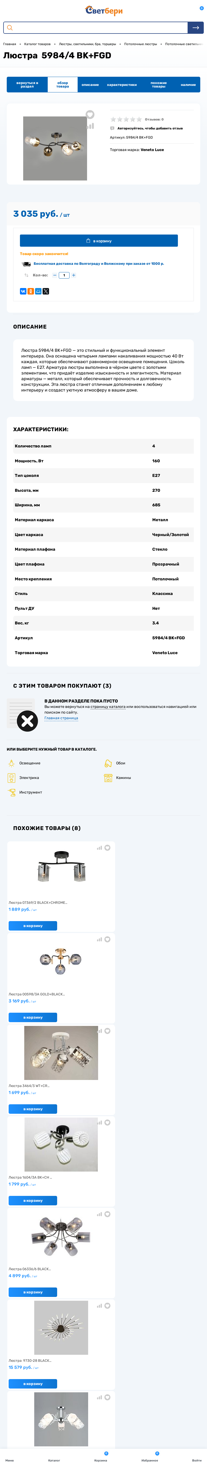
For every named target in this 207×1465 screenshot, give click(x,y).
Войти (197, 1456)
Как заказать (19, 1329)
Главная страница (61, 725)
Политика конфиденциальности (165, 1321)
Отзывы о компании (155, 1304)
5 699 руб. (102, 1102)
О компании (18, 1304)
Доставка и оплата (89, 1304)
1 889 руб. (38, 919)
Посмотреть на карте (34, 1387)
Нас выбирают (20, 1313)
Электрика (23, 784)
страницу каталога (108, 713)
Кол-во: (40, 276)
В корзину (102, 240)
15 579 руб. (165, 1010)
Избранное (150, 1456)
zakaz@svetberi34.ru (33, 1417)
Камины (117, 784)
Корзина (101, 1456)
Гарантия (16, 1321)
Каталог (54, 1456)
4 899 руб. (102, 1010)
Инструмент (24, 799)
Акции (78, 1313)
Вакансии (81, 1321)
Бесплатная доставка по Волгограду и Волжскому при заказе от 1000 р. (99, 265)
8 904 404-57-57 (30, 1407)
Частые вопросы (22, 1338)
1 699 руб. (165, 919)
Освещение (23, 770)
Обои (114, 770)
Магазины (146, 1313)
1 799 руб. (38, 1010)
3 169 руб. (102, 919)
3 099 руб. (38, 1102)
